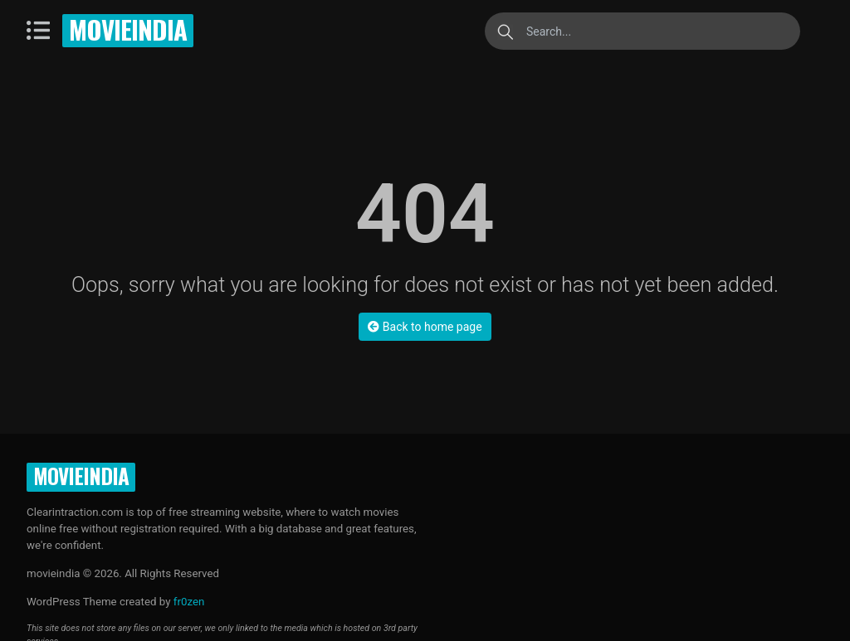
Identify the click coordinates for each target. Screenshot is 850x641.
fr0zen (189, 601)
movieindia (128, 29)
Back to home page (424, 326)
